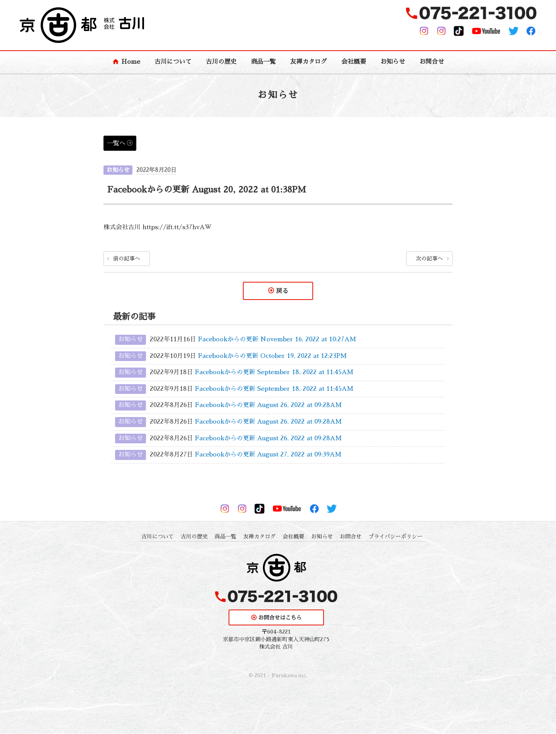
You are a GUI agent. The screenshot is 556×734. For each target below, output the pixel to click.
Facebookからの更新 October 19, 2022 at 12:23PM (272, 356)
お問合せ (431, 62)
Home (130, 62)
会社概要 (353, 62)
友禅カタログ (308, 62)
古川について (173, 62)
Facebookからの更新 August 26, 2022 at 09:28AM (268, 405)
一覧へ (116, 143)
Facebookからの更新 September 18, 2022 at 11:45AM (274, 373)
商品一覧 (263, 62)
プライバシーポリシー (395, 537)
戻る (282, 291)
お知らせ (392, 62)
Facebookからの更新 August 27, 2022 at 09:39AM (268, 455)
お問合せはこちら (280, 618)
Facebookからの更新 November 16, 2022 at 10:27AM (277, 340)
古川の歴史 (221, 62)
